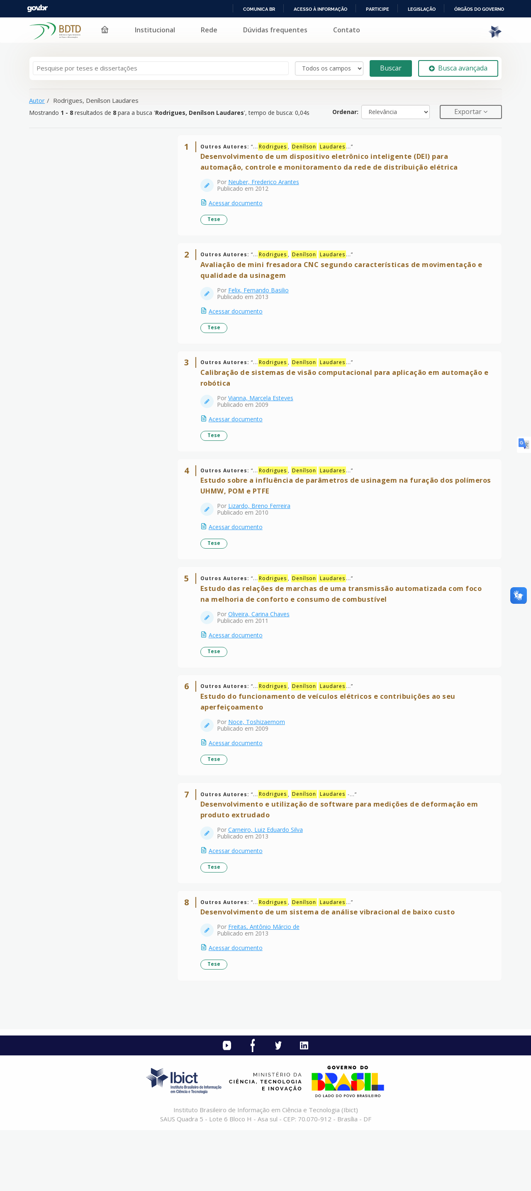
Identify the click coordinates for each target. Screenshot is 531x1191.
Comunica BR (259, 9)
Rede (209, 29)
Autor (37, 100)
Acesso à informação (320, 9)
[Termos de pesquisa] (161, 68)
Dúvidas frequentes (275, 29)
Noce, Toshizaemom (260, 764)
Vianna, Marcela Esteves (264, 417)
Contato (346, 29)
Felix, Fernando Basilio (262, 301)
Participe (377, 9)
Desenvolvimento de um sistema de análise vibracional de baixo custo (331, 969)
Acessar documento (239, 207)
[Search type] (329, 68)
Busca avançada (458, 68)
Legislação (422, 9)
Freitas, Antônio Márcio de (267, 984)
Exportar (468, 111)
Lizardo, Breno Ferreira (263, 533)
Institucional (155, 29)
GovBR (37, 8)
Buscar (391, 68)
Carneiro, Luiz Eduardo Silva (269, 879)
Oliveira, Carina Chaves (262, 648)
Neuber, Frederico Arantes (267, 186)
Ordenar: (345, 112)
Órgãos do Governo (479, 9)
